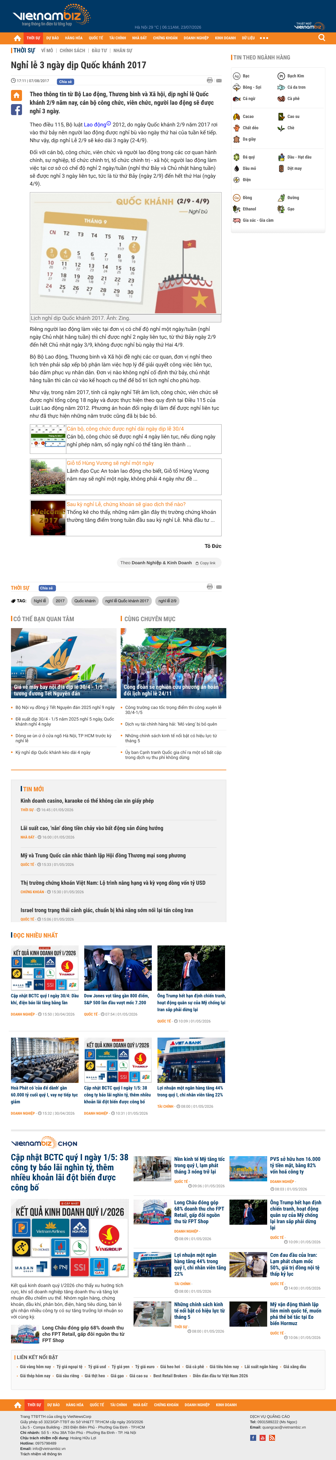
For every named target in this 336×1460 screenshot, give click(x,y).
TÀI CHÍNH (117, 38)
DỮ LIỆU (248, 38)
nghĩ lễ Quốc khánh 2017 (127, 601)
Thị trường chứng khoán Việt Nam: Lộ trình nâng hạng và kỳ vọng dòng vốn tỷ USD (113, 883)
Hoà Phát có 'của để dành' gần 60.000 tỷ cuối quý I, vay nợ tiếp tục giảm (44, 1095)
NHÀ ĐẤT (139, 38)
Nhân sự (122, 50)
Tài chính (165, 1106)
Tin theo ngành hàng (262, 57)
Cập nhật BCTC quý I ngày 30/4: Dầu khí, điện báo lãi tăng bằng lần (45, 999)
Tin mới (33, 789)
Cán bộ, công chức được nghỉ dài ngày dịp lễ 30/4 (125, 429)
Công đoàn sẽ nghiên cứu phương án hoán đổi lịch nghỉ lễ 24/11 (171, 690)
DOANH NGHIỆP (196, 38)
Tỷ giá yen (120, 1367)
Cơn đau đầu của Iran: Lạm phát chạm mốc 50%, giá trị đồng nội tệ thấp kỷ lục (295, 1264)
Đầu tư (99, 50)
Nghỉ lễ (40, 601)
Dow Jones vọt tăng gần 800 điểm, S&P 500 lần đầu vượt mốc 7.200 (116, 999)
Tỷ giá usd (97, 1367)
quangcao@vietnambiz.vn (284, 1427)
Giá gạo (117, 1376)
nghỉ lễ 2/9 (167, 601)
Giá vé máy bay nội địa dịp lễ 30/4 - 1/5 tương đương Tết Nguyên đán (58, 690)
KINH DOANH (225, 38)
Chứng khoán (32, 892)
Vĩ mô (47, 50)
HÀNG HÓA (74, 38)
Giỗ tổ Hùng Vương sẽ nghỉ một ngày (110, 463)
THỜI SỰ (33, 38)
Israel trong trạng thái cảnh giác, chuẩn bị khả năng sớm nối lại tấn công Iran (107, 910)
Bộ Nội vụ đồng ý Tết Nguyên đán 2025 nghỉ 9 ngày (65, 707)
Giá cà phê (195, 1367)
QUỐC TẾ (96, 38)
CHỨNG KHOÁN (165, 38)
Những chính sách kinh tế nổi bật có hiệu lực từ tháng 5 (171, 738)
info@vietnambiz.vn (49, 1448)
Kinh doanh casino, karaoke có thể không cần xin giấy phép (87, 801)
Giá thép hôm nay (35, 1376)
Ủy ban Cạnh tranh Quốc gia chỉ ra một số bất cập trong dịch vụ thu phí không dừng (173, 755)
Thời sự (24, 50)
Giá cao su (138, 1376)
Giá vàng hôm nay (35, 1367)
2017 (60, 601)
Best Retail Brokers (170, 1376)
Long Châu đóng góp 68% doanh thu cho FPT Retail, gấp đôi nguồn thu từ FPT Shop (83, 1334)
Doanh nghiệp (23, 1014)
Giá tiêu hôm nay (224, 1367)
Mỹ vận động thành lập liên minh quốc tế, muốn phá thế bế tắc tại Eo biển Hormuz (296, 1314)
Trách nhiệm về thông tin (41, 1454)
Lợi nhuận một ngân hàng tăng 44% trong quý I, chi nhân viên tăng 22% (190, 1091)
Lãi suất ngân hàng (261, 1367)
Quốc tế (27, 864)
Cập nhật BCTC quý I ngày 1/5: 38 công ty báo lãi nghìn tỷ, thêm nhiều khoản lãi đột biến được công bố (117, 1095)
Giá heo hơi (170, 1367)
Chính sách (72, 50)
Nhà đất (28, 837)
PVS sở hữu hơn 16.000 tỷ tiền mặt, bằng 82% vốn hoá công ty (295, 1165)
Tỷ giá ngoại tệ (69, 1367)
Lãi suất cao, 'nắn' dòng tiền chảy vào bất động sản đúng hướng (92, 828)
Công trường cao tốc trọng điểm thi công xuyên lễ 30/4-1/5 (173, 710)
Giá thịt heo (95, 1376)
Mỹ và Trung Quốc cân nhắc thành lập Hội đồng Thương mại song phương (103, 855)
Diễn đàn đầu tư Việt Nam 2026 (220, 1376)
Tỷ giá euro (145, 1367)
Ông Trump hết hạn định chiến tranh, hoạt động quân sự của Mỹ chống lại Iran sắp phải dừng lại (191, 1002)
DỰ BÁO (52, 38)
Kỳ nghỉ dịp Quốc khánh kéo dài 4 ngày (53, 752)
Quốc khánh (85, 601)
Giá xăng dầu (295, 1367)
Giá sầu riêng (67, 1376)
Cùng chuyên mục (149, 619)
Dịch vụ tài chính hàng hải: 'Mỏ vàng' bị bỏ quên (171, 724)
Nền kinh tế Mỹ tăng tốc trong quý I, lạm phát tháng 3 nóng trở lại (199, 1165)
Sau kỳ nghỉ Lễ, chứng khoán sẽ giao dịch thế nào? (126, 504)
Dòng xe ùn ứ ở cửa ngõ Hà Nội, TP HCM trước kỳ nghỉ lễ (64, 738)
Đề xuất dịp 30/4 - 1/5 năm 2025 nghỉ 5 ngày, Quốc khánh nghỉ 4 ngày (65, 722)
